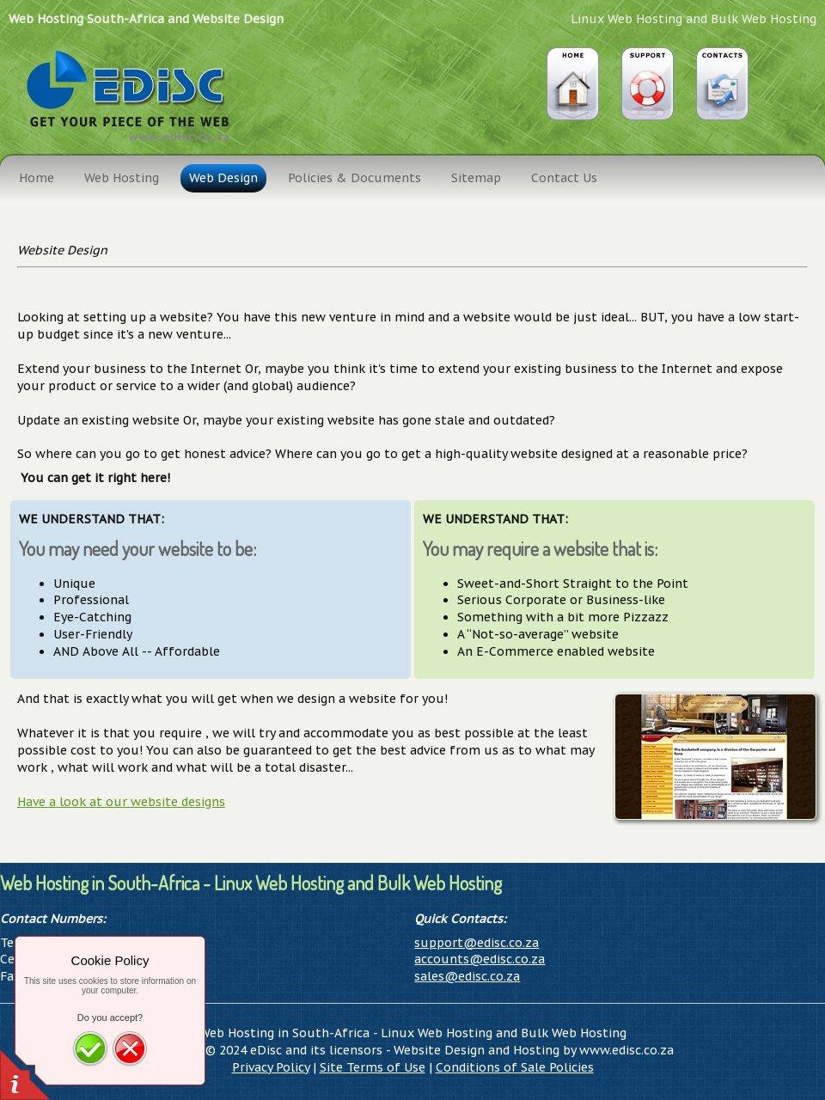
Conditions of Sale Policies (515, 1067)
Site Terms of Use (372, 1067)
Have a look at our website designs (121, 802)
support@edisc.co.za (476, 942)
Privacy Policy (270, 1067)
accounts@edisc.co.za (479, 959)
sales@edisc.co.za (467, 976)
